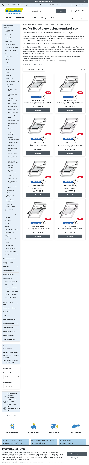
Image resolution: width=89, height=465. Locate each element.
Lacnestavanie (11, 415)
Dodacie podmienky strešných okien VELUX (32, 64)
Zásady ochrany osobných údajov (12, 462)
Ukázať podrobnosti (77, 458)
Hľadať (61, 11)
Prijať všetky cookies (77, 454)
